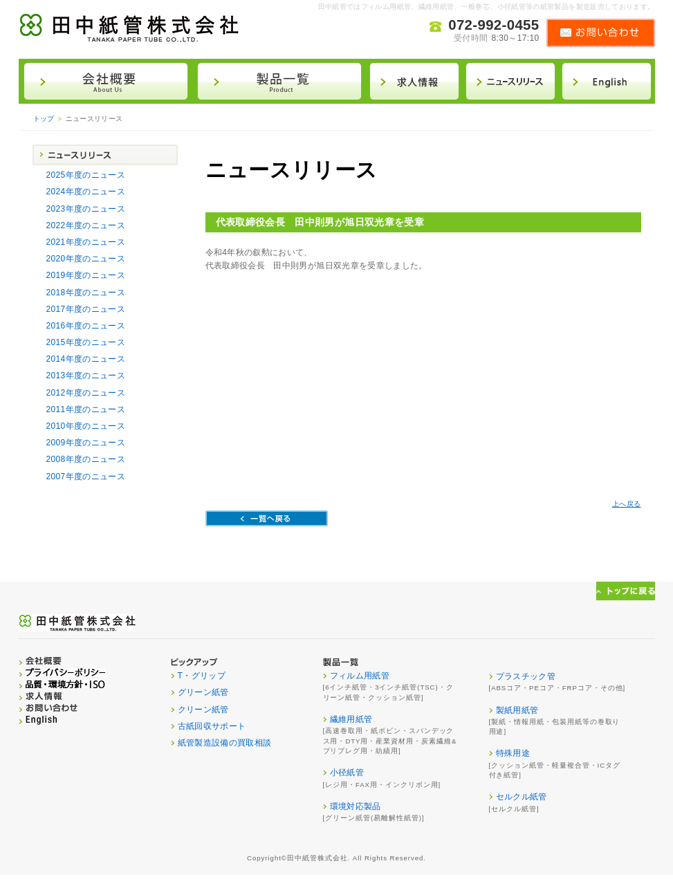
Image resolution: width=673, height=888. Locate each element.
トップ (44, 118)
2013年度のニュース (86, 375)
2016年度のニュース (86, 326)
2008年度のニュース (86, 459)
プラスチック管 (526, 676)
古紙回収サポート (212, 726)
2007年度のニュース (86, 476)
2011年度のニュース (86, 409)
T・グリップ (202, 676)
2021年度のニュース (86, 242)
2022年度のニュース (86, 225)
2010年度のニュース (86, 426)
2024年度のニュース (86, 191)
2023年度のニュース (86, 209)
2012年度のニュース (86, 393)
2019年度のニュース (86, 275)
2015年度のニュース (86, 342)
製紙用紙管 (517, 710)
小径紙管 (347, 772)
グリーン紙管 (203, 692)
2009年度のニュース (86, 442)
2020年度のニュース (86, 258)
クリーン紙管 (203, 709)
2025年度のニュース (86, 175)
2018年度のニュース (86, 292)
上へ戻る (626, 504)
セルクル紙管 (521, 797)
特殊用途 (513, 753)
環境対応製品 (355, 806)
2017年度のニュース (86, 309)
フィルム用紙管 (360, 676)
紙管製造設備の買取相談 (225, 743)
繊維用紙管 (351, 719)
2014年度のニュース (86, 359)
